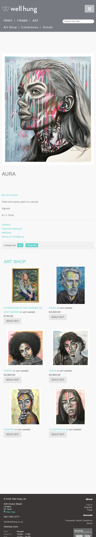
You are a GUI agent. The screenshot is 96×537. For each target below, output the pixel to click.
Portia (8, 370)
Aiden (52, 307)
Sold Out (12, 320)
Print (8, 20)
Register (88, 507)
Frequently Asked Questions (78, 520)
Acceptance (57, 429)
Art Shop (10, 27)
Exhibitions (29, 27)
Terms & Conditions (13, 236)
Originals (32, 245)
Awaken (9, 429)
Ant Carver (29, 312)
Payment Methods (12, 228)
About (89, 523)
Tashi (52, 370)
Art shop (15, 262)
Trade (89, 509)
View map (10, 511)
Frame (22, 20)
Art (36, 20)
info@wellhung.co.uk (13, 521)
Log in (89, 504)
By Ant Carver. (10, 195)
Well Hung (19, 9)
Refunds (6, 232)
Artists (48, 27)
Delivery (6, 224)
